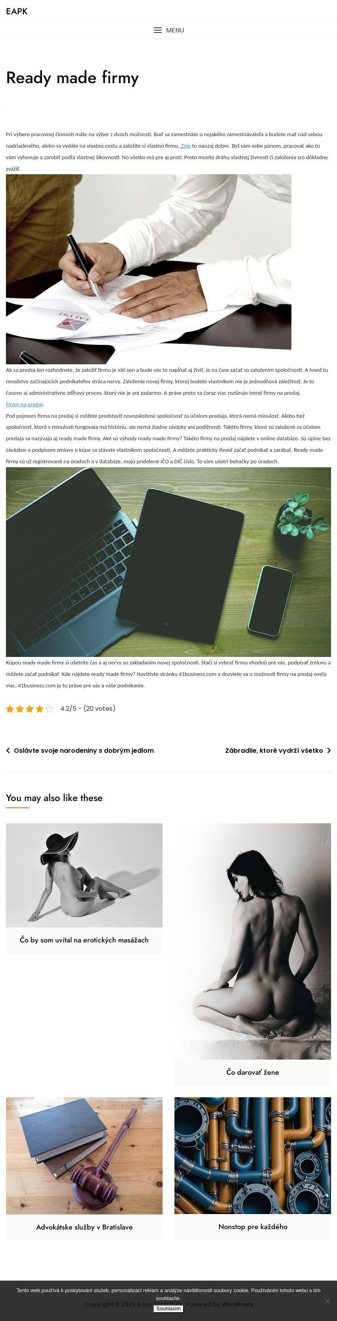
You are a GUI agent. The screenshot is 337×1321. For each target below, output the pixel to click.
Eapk (17, 11)
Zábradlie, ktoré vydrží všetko (274, 750)
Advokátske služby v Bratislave (84, 1227)
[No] (327, 1301)
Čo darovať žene (252, 1072)
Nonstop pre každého (252, 1227)
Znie (185, 145)
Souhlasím (168, 1308)
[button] (168, 30)
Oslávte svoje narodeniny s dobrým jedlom (84, 750)
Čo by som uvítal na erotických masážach (84, 940)
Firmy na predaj (24, 404)
